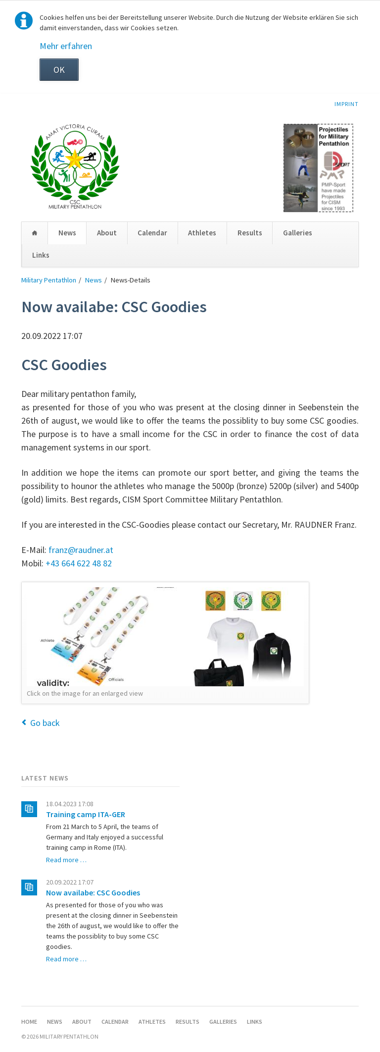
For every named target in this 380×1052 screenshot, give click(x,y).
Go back (45, 722)
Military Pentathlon (48, 280)
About (107, 232)
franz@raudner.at (80, 549)
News (67, 232)
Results (250, 232)
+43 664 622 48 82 (79, 563)
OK (59, 69)
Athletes (202, 232)
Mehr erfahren (66, 46)
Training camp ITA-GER (85, 814)
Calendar (152, 232)
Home (35, 233)
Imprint (346, 104)
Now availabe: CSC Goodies (93, 892)
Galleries (297, 232)
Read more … (66, 859)
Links (40, 255)
